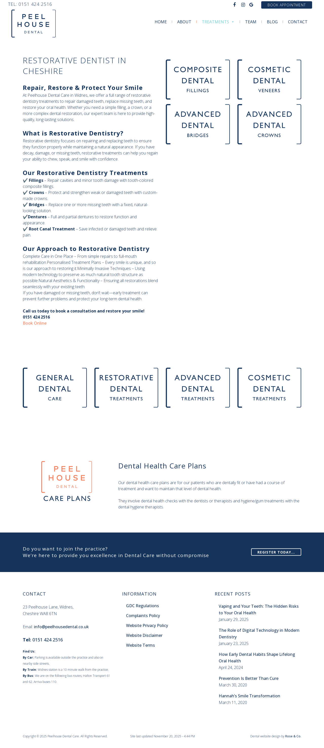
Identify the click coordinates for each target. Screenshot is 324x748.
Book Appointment (287, 5)
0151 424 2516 (35, 4)
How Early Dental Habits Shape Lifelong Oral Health (257, 658)
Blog (272, 22)
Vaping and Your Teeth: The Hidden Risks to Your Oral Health (259, 609)
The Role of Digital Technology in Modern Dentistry (259, 633)
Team (250, 22)
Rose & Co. (293, 736)
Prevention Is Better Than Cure (248, 678)
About (184, 22)
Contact (298, 22)
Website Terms (140, 645)
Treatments (218, 22)
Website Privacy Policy (147, 625)
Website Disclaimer (144, 635)
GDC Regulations (142, 605)
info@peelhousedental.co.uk (61, 626)
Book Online (35, 323)
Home (161, 22)
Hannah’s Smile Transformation (249, 696)
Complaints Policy (143, 615)
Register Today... (276, 552)
